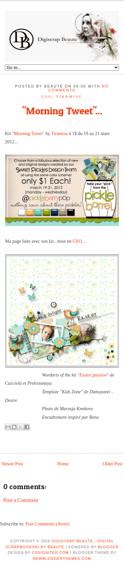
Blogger (108, 547)
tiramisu (69, 96)
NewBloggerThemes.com (62, 558)
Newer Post (12, 463)
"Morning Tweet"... (62, 111)
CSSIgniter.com (50, 552)
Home (62, 463)
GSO (47, 96)
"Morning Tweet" (28, 133)
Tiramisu (59, 133)
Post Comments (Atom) (47, 523)
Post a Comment (20, 500)
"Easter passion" (93, 375)
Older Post (113, 463)
